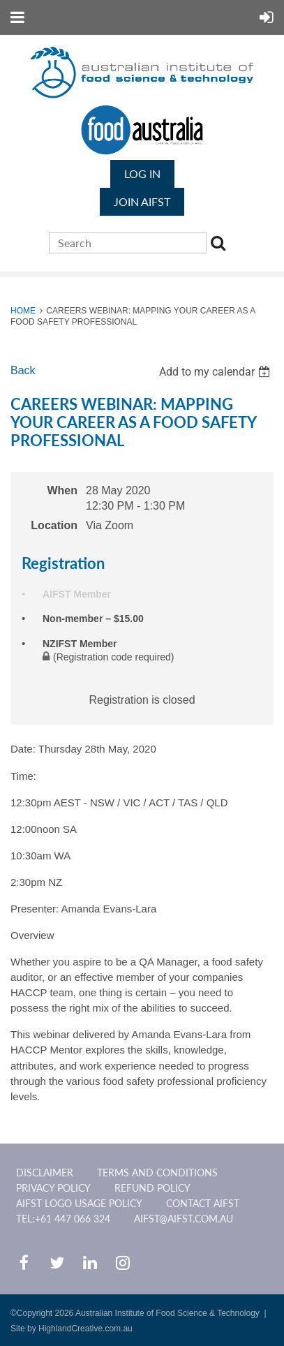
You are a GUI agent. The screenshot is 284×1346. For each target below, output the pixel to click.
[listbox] (216, 371)
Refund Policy (152, 1188)
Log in (142, 173)
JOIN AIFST (142, 201)
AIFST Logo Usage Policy (79, 1203)
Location (54, 525)
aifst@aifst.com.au (183, 1219)
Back (23, 370)
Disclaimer (44, 1172)
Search (220, 245)
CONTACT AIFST (202, 1203)
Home (23, 311)
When (62, 490)
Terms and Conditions (157, 1172)
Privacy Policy (53, 1188)
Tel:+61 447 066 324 (63, 1219)
